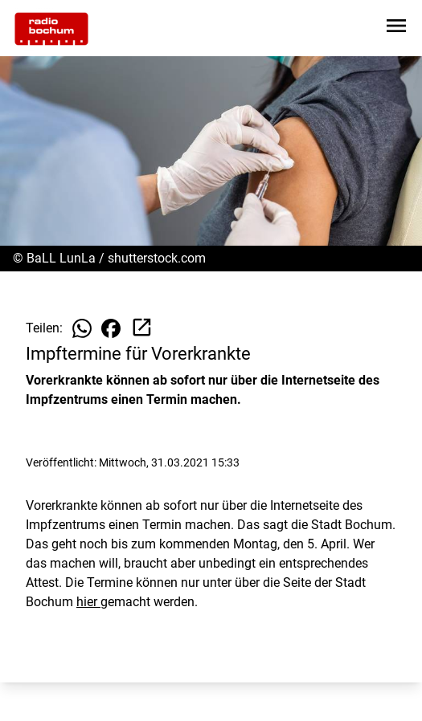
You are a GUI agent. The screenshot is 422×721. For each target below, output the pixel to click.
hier (88, 601)
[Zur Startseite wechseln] (51, 28)
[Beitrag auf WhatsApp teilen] (82, 328)
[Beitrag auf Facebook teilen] (111, 328)
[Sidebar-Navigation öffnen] (396, 28)
